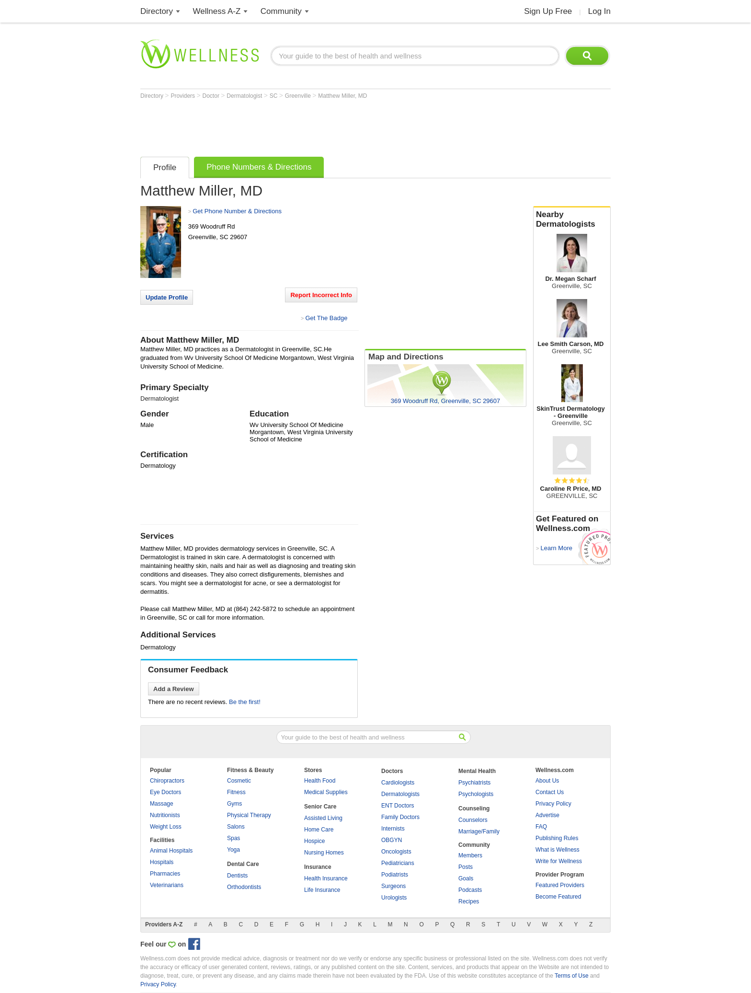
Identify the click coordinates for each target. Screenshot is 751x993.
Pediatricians (397, 863)
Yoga (233, 849)
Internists (393, 828)
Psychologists (475, 794)
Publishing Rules (556, 838)
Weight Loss (166, 826)
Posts (465, 867)
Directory (156, 11)
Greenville (298, 95)
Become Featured (558, 896)
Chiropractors (167, 780)
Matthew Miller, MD (342, 95)
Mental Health (477, 771)
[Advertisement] (314, 125)
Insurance (317, 867)
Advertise (547, 815)
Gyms (234, 803)
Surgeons (393, 886)
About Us (547, 780)
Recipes (468, 901)
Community (281, 11)
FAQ (541, 826)
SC (274, 95)
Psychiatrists (474, 782)
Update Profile (167, 297)
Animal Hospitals (171, 850)
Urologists (394, 897)
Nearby (572, 219)
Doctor (212, 95)
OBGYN (391, 840)
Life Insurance (322, 890)
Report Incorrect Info (321, 295)
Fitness (236, 792)
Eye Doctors (165, 792)
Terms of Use (572, 975)
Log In (599, 11)
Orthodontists (244, 887)
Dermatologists (400, 794)
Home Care (318, 829)
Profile (164, 167)
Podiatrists (394, 874)
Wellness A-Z (217, 11)
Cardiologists (397, 782)
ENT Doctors (397, 805)
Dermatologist (245, 95)
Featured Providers (559, 885)
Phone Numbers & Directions (258, 167)
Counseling (473, 808)
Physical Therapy (249, 815)
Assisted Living (323, 818)
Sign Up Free (548, 11)
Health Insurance (326, 878)
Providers (183, 95)
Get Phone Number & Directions (237, 211)
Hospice (314, 841)
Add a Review (173, 689)
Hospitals (161, 862)
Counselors (473, 820)
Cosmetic (239, 780)
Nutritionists (165, 815)
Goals (465, 878)
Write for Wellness (558, 861)
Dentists (237, 875)
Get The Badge (326, 318)
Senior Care (320, 806)
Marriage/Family (479, 831)
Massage (161, 803)
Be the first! (245, 701)
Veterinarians (166, 885)
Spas (233, 838)
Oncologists (396, 851)
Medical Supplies (326, 792)
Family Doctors (400, 817)
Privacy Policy (553, 803)
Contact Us (549, 792)
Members (470, 855)
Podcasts (470, 890)
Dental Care (243, 864)
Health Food (319, 780)
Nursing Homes (324, 852)
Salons (236, 826)
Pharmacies (165, 873)
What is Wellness (557, 849)
